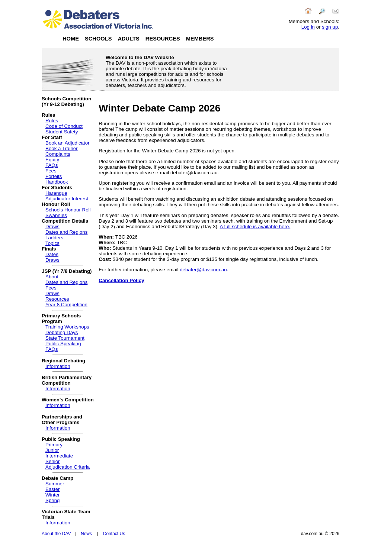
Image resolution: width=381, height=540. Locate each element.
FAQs (51, 165)
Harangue (56, 193)
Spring (52, 500)
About (51, 276)
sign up (330, 27)
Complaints (57, 154)
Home (71, 39)
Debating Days (61, 332)
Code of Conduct (64, 126)
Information (57, 366)
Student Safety (61, 132)
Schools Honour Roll (68, 210)
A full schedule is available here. (255, 226)
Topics (52, 243)
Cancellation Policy (121, 280)
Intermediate (59, 456)
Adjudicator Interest (66, 198)
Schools (98, 39)
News (86, 533)
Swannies (56, 215)
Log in (308, 27)
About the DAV (56, 533)
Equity (52, 159)
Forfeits (53, 176)
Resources (162, 39)
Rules (51, 120)
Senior (52, 461)
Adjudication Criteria (67, 467)
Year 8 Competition (66, 304)
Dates (51, 254)
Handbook (56, 182)
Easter (52, 489)
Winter (52, 495)
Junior (52, 450)
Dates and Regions (66, 232)
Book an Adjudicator (67, 143)
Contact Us (114, 533)
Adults (128, 39)
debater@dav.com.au (203, 269)
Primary (54, 444)
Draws (52, 226)
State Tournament (64, 338)
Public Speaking (63, 343)
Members (200, 39)
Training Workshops (67, 327)
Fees (51, 171)
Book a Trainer (61, 148)
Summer (54, 483)
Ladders (54, 237)
